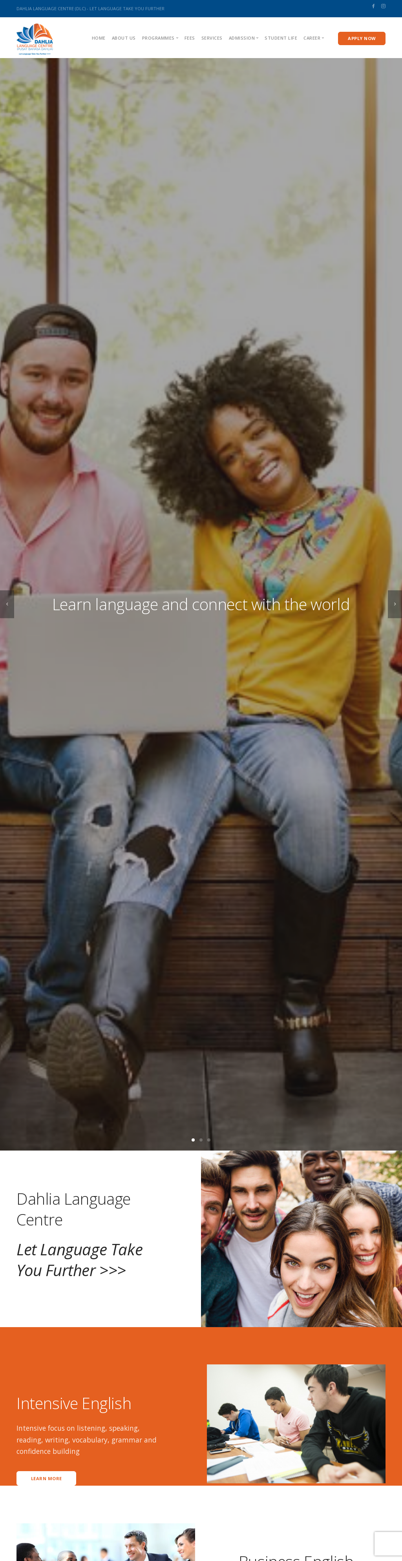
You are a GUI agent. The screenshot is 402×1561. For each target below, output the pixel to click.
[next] (395, 604)
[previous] (7, 604)
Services (212, 38)
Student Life (281, 38)
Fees (190, 38)
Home (99, 38)
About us (124, 38)
